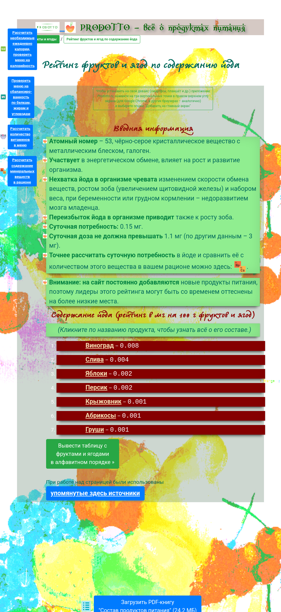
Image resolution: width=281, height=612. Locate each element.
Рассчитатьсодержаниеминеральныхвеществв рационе (22, 171)
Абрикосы (101, 417)
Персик (97, 389)
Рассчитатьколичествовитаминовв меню (20, 137)
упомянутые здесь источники (95, 495)
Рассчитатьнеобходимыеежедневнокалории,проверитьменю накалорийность (22, 49)
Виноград (100, 346)
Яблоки (96, 374)
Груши (95, 431)
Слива (95, 360)
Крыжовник (104, 403)
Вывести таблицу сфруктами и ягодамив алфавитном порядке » (82, 455)
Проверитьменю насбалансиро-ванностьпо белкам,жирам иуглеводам (21, 97)
